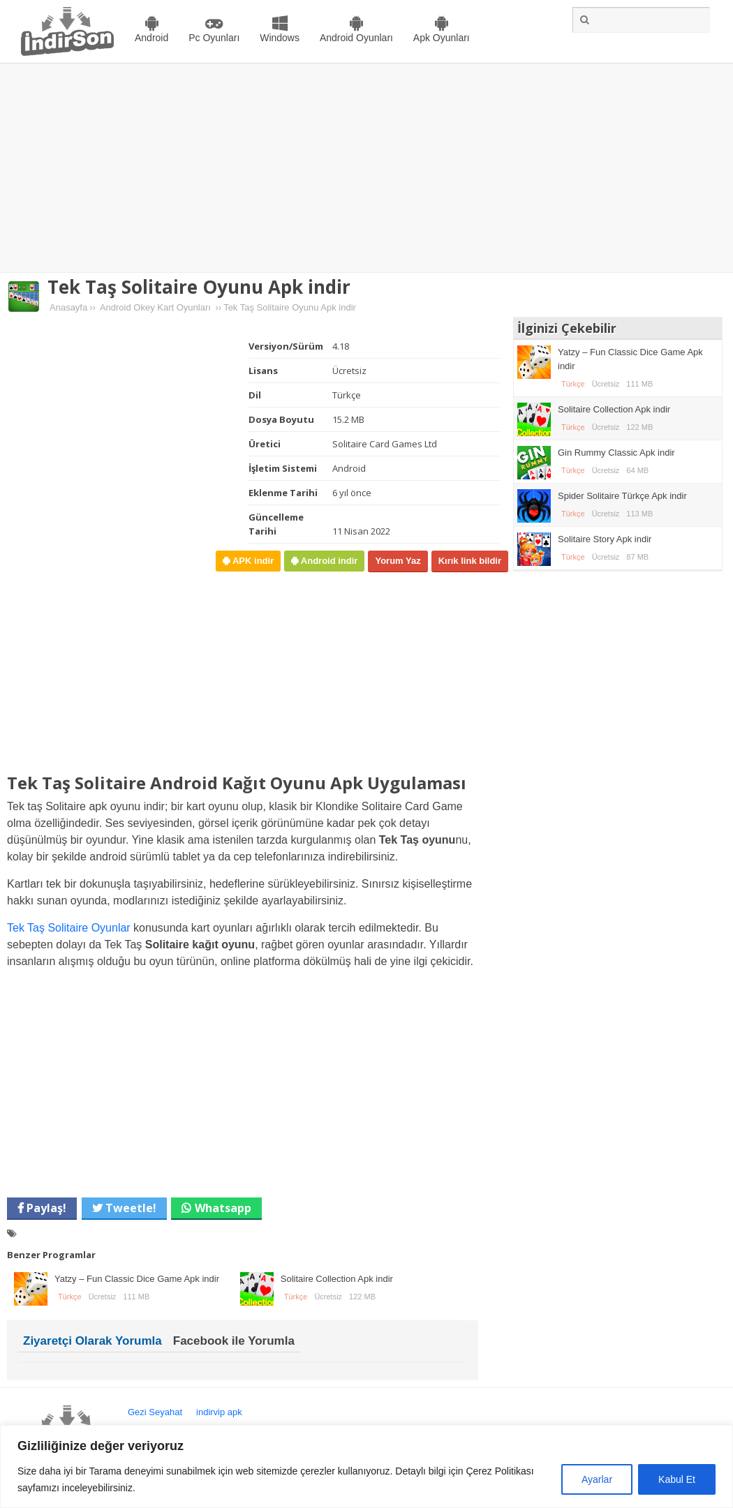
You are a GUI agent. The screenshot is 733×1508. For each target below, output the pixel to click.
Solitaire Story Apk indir (604, 539)
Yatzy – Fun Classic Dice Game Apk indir (136, 1279)
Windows (279, 37)
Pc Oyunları (213, 37)
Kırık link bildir (469, 560)
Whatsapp (223, 1208)
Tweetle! (129, 1208)
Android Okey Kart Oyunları (155, 307)
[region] (366, 1466)
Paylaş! (45, 1208)
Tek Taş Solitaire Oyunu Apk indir (198, 286)
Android (151, 37)
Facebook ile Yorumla (234, 1341)
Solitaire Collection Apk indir (337, 1279)
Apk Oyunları (441, 37)
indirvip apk (219, 1412)
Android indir (327, 560)
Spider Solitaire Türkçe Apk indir (622, 496)
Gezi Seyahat (155, 1412)
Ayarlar (597, 1479)
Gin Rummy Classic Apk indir (616, 452)
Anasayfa (68, 307)
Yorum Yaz (397, 560)
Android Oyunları (356, 37)
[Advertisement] (367, 168)
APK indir (252, 560)
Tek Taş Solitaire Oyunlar (69, 928)
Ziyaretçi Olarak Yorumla (92, 1341)
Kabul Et (676, 1479)
